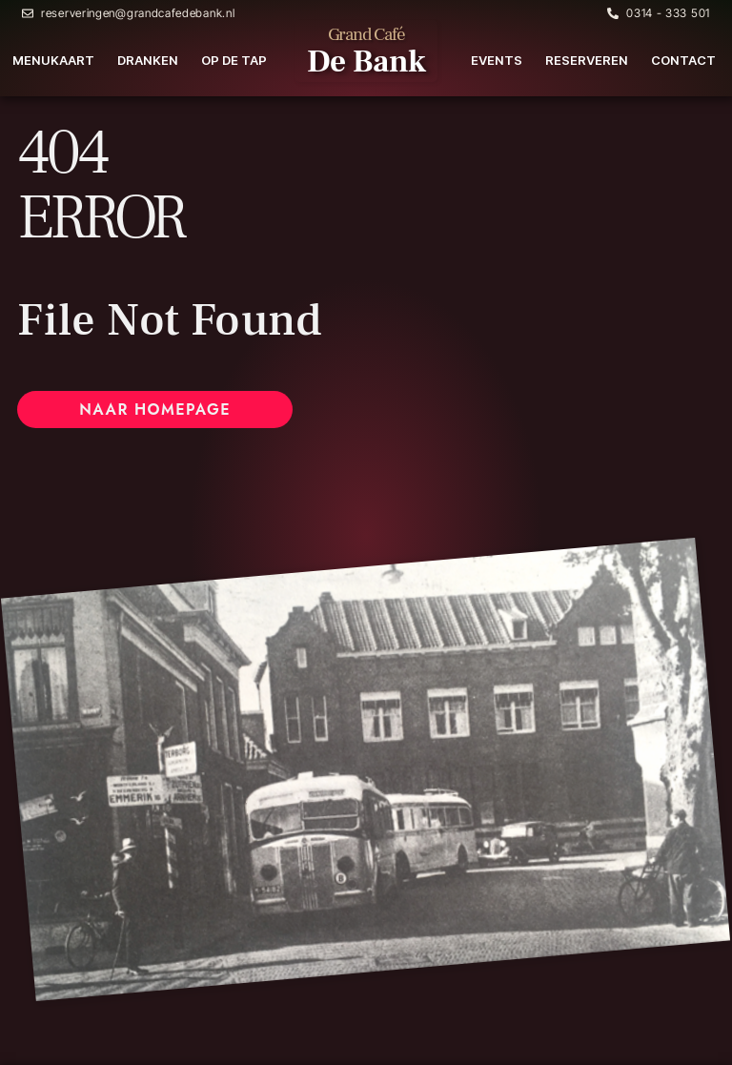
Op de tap (234, 60)
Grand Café (366, 34)
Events (496, 60)
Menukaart (53, 60)
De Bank (366, 61)
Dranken (147, 60)
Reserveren (586, 60)
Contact (683, 60)
